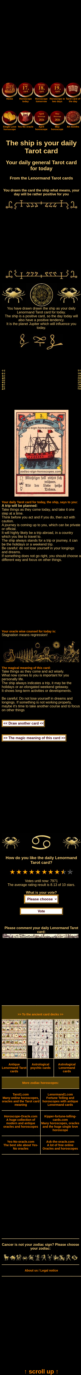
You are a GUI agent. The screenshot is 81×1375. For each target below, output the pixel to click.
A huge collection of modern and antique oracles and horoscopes (20, 1121)
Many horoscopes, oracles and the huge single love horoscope (60, 1123)
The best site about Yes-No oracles (20, 1145)
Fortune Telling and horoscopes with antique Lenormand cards (60, 1099)
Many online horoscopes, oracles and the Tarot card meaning (21, 1099)
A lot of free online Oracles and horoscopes (60, 1145)
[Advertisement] (40, 42)
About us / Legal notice (41, 1270)
